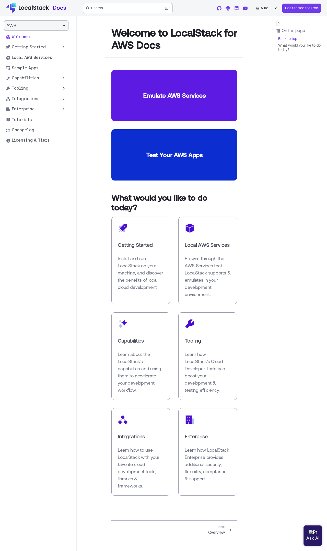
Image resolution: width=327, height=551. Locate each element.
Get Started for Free (301, 8)
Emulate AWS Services (174, 95)
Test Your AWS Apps (174, 154)
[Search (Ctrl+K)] (128, 8)
